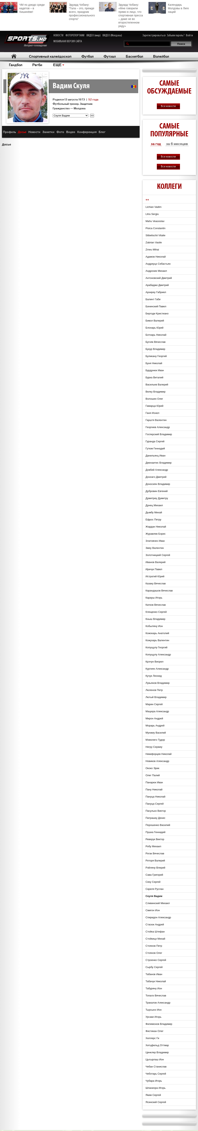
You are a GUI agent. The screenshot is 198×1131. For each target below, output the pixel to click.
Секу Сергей (153, 881)
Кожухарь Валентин (157, 640)
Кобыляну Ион (154, 626)
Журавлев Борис (156, 533)
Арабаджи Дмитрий (157, 285)
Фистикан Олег (154, 1031)
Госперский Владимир (159, 434)
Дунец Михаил (154, 505)
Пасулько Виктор (156, 810)
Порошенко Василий (158, 825)
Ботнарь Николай (156, 334)
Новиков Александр (157, 761)
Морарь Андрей (155, 725)
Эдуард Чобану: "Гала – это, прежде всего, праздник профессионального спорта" (72, 11)
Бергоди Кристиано (157, 313)
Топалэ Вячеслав (156, 995)
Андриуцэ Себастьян (158, 263)
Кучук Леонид (154, 675)
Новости (34, 132)
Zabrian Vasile (154, 242)
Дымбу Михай (154, 512)
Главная (14, 56)
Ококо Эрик (152, 768)
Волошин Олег (154, 398)
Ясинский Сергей (156, 1102)
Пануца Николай (155, 796)
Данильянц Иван (156, 455)
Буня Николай (154, 363)
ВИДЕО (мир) (94, 35)
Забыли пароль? (176, 35)
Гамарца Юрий (154, 405)
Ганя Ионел (152, 412)
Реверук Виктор (155, 839)
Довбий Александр (157, 469)
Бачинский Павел (156, 306)
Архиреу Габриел (156, 292)
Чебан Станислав (156, 1066)
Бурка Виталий (154, 377)
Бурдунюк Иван (155, 370)
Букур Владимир (155, 349)
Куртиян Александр (157, 668)
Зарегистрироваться (154, 35)
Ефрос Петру (153, 519)
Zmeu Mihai (152, 249)
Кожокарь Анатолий (157, 633)
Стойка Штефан (155, 931)
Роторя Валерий (155, 860)
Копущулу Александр (158, 654)
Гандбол (15, 64)
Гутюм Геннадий (155, 448)
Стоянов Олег (154, 952)
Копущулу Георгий (156, 647)
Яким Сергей (153, 1095)
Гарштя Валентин (156, 420)
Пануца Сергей (155, 803)
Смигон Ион (153, 910)
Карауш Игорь (154, 597)
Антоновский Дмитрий (159, 277)
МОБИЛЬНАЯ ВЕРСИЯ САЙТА (67, 41)
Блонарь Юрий (154, 327)
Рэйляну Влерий (155, 867)
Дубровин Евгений (157, 491)
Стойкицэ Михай (155, 938)
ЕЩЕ (57, 64)
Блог (102, 132)
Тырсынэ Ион (154, 1009)
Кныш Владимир (155, 619)
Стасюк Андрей (155, 924)
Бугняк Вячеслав (156, 341)
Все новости (168, 106)
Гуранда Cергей (155, 441)
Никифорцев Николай (158, 753)
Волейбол (161, 56)
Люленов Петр (154, 690)
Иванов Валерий (156, 562)
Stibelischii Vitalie (155, 235)
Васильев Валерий (157, 384)
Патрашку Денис (155, 817)
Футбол (87, 56)
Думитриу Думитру (157, 498)
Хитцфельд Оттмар (157, 1045)
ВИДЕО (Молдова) (112, 35)
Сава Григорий (154, 874)
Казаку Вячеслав (156, 583)
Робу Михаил (153, 846)
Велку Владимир (156, 391)
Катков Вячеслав (156, 604)
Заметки (48, 132)
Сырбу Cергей (154, 967)
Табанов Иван (154, 974)
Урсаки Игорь (153, 1016)
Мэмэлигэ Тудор (155, 739)
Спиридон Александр (158, 917)
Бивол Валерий (155, 320)
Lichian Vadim (154, 206)
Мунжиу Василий (156, 732)
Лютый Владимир (156, 697)
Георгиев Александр (158, 427)
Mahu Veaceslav (155, 221)
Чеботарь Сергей (156, 1073)
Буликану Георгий (156, 356)
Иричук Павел (154, 569)
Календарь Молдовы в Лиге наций (168, 8)
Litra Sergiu (152, 214)
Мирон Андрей (154, 718)
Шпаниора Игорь (156, 1087)
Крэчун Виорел (154, 661)
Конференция (87, 132)
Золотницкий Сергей (158, 555)
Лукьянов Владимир (157, 682)
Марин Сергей (154, 704)
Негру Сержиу (154, 746)
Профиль (9, 132)
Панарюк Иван (154, 782)
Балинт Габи (153, 299)
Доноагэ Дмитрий (156, 476)
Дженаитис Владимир (159, 462)
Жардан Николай (156, 526)
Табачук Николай (156, 981)
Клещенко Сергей (156, 611)
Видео (70, 132)
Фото (60, 132)
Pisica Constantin (155, 228)
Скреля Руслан (155, 888)
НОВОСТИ (58, 35)
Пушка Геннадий (155, 832)
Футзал (110, 56)
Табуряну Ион (154, 988)
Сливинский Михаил (158, 903)
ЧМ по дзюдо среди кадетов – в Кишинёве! (22, 7)
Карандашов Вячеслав (159, 590)
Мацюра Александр (157, 711)
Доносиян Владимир (158, 484)
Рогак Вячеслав (155, 853)
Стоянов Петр (154, 945)
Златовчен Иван (155, 540)
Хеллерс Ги (152, 1038)
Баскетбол (134, 56)
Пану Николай (154, 789)
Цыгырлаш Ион (155, 1059)
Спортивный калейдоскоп (50, 56)
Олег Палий (153, 775)
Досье (22, 132)
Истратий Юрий (155, 576)
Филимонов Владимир (159, 1023)
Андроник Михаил (156, 270)
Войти (189, 35)
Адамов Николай (156, 256)
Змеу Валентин (155, 547)
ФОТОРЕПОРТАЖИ (75, 35)
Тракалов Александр (158, 1002)
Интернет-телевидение (27, 41)
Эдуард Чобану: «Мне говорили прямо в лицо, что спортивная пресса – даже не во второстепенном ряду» (121, 15)
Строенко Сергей (156, 960)
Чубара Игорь (154, 1080)
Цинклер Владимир (157, 1052)
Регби (37, 64)
